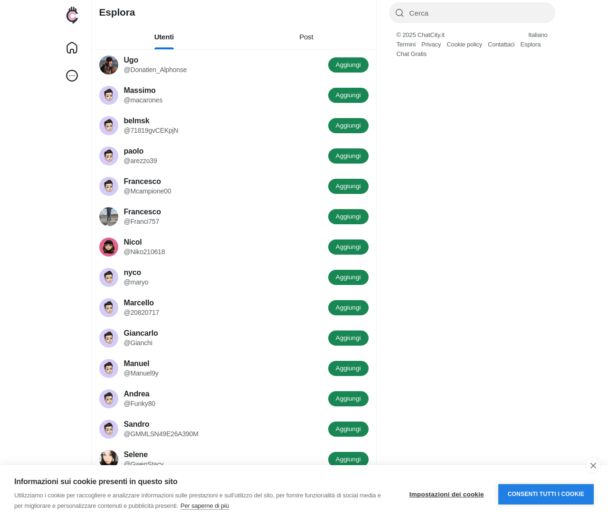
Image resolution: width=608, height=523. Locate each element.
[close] (593, 465)
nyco (133, 272)
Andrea (137, 394)
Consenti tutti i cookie (546, 494)
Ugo (131, 60)
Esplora (530, 44)
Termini (406, 44)
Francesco (142, 181)
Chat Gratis (412, 53)
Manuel (137, 363)
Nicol (133, 242)
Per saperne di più (204, 505)
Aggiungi (348, 64)
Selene (136, 454)
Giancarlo (141, 333)
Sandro (137, 424)
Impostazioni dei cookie (446, 494)
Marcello (139, 303)
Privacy (431, 44)
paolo (134, 151)
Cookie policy (464, 44)
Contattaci (501, 44)
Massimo (140, 90)
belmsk (137, 121)
